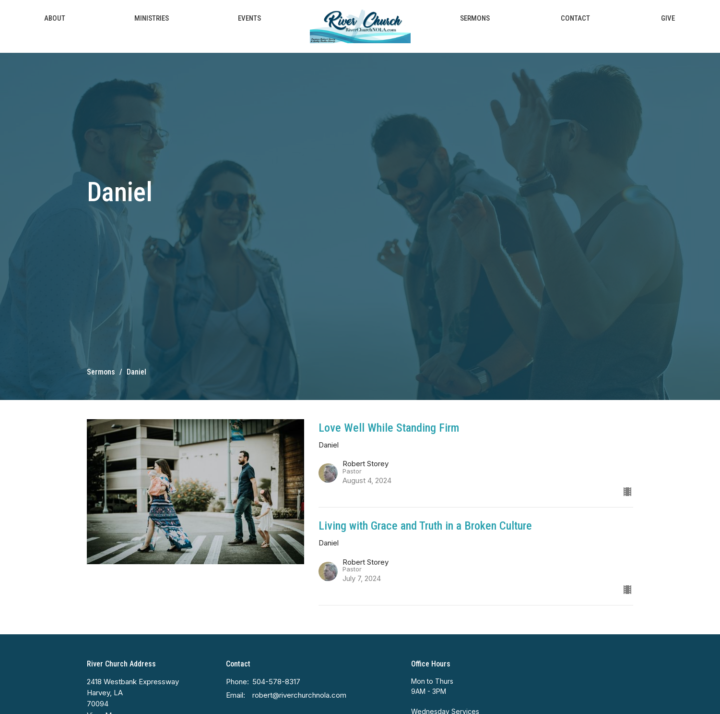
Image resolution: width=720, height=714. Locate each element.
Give (668, 18)
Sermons (475, 18)
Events (249, 18)
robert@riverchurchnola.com (299, 695)
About (54, 18)
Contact (575, 18)
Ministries (151, 18)
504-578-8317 (276, 681)
